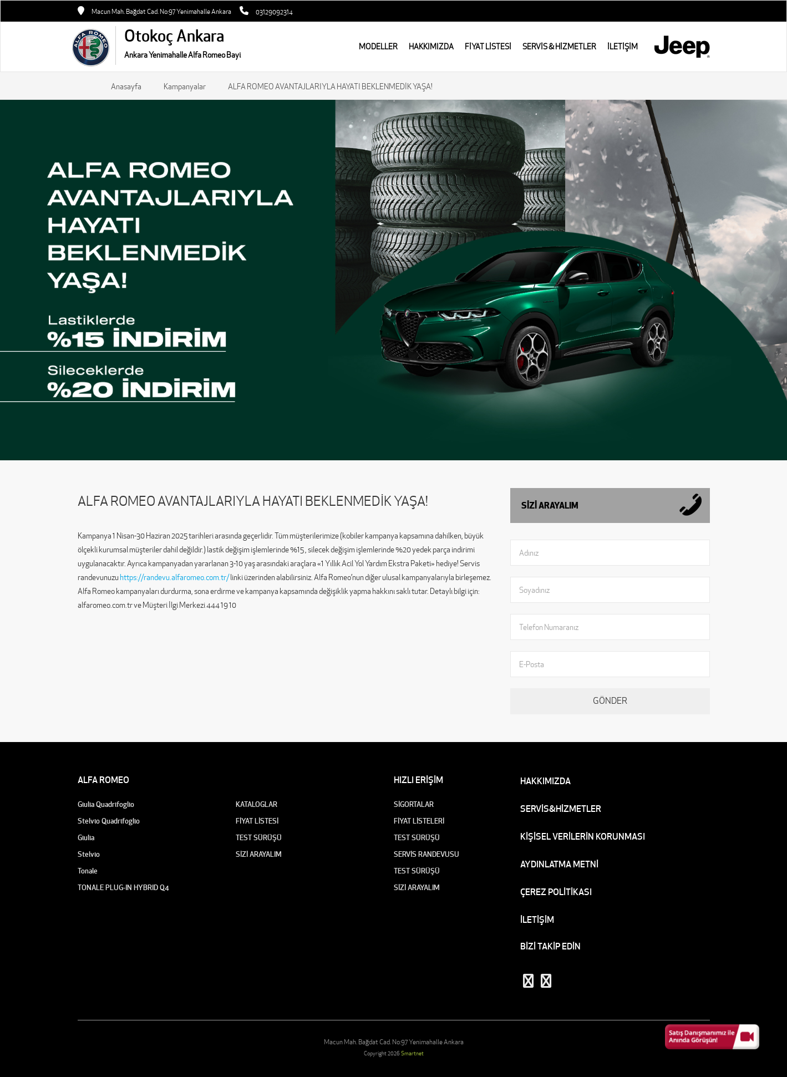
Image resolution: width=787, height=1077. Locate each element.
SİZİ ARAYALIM (259, 854)
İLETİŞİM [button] (622, 47)
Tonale (88, 871)
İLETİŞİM (537, 919)
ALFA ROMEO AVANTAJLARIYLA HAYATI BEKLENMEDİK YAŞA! (330, 87)
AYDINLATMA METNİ (559, 864)
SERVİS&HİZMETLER (560, 808)
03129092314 (274, 12)
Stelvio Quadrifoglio (109, 821)
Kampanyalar (185, 87)
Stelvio (89, 854)
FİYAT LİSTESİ (488, 47)
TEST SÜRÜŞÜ (259, 837)
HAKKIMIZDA (431, 47)
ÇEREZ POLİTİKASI (556, 892)
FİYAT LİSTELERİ (419, 821)
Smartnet (412, 1053)
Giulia (86, 837)
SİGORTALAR (414, 804)
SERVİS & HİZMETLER (559, 47)
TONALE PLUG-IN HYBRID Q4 (123, 887)
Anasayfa (126, 87)
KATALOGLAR (256, 804)
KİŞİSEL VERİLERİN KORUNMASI (582, 836)
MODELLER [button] (378, 47)
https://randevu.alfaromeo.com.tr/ (174, 577)
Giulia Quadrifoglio (106, 804)
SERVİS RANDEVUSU (426, 854)
